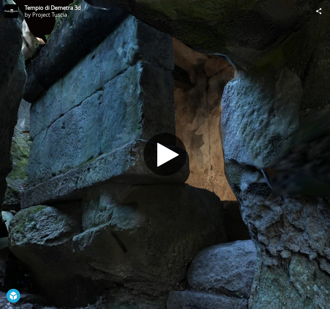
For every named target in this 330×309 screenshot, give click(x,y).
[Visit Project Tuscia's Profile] (11, 11)
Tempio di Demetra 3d (52, 8)
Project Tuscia (49, 14)
